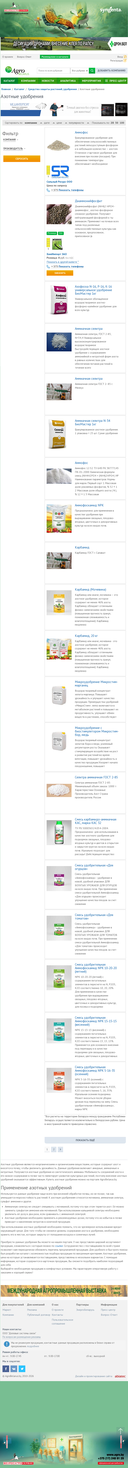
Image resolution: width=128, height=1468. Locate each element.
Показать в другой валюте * (63, 262)
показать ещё (85, 1140)
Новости (48, 80)
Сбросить (21, 158)
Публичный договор (38, 1314)
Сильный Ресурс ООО (59, 181)
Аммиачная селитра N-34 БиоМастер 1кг (92, 422)
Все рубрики (80, 70)
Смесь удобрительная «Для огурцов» (94, 867)
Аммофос (81, 132)
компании (33, 122)
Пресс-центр (118, 80)
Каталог (9, 80)
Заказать (59, 272)
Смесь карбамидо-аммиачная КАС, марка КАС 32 (95, 821)
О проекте (7, 56)
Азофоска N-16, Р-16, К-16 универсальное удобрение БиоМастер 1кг (93, 290)
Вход (120, 56)
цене (62, 122)
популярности (79, 122)
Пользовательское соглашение (62, 1321)
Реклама (32, 1309)
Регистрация (116, 60)
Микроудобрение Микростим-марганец (96, 683)
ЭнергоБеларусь (85, 1309)
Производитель (13, 148)
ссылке (59, 1245)
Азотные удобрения (92, 89)
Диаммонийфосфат (88, 201)
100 (122, 122)
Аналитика (68, 80)
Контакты (57, 1314)
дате (49, 122)
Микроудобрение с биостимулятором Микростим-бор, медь (97, 731)
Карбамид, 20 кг (86, 636)
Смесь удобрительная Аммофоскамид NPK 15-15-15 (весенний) (96, 1021)
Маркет (6, 1309)
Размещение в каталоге (55, 56)
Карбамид (82, 547)
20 (112, 122)
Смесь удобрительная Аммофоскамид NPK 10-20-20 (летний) (96, 968)
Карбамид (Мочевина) (90, 589)
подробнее (33, 1346)
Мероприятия (91, 80)
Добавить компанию (112, 70)
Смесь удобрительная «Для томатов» (94, 916)
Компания (9, 139)
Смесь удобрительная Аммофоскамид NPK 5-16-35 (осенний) (95, 1070)
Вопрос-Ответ (24, 56)
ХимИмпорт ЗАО (57, 254)
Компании (28, 80)
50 (116, 122)
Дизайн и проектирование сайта (93, 1376)
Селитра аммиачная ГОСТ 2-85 (96, 777)
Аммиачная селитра (89, 328)
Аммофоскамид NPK (89, 505)
